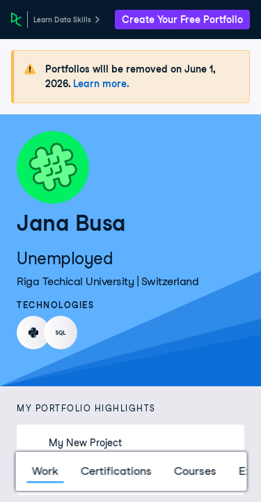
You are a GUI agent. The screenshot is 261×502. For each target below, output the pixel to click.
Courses (194, 471)
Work (44, 471)
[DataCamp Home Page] (16, 19)
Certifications (115, 471)
